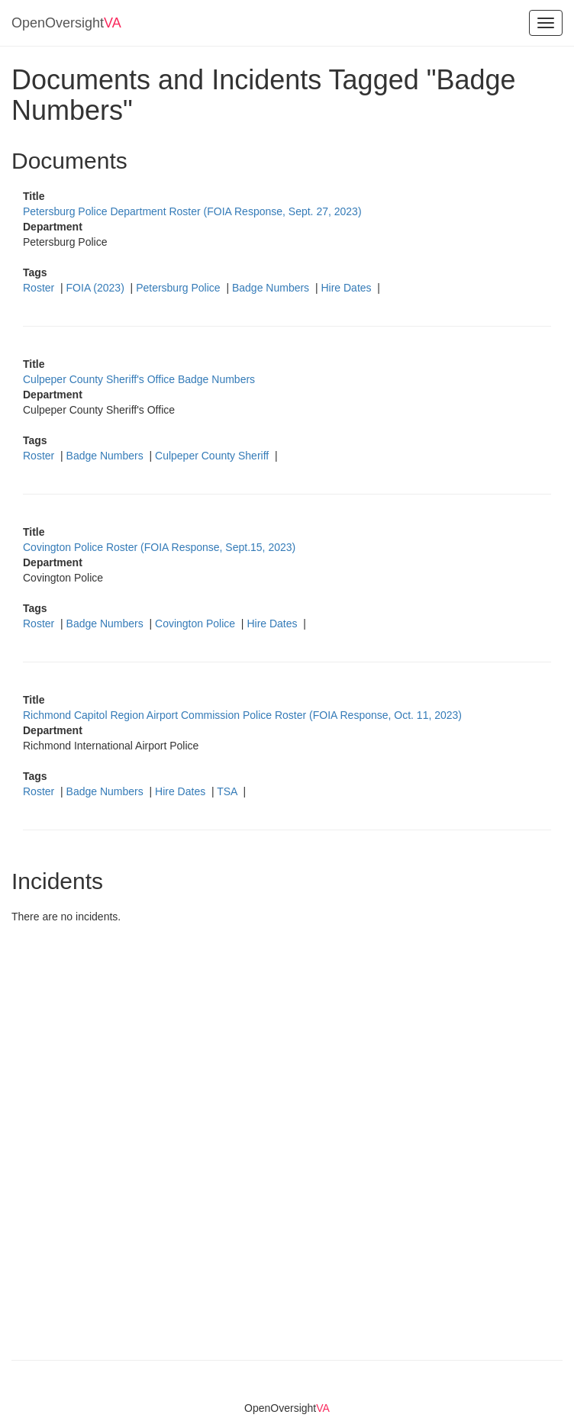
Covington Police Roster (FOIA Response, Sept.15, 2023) (159, 547)
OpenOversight (66, 23)
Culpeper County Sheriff (213, 456)
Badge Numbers (272, 288)
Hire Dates (347, 288)
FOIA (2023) (96, 288)
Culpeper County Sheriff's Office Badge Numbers (139, 379)
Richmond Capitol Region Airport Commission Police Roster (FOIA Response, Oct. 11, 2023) (242, 715)
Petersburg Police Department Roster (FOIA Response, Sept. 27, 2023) (192, 211)
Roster (40, 288)
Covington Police (196, 623)
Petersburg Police (179, 288)
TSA (228, 791)
